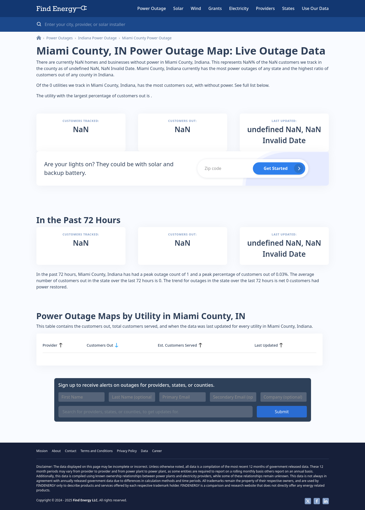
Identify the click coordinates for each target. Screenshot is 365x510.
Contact (70, 451)
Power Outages (59, 37)
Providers (265, 8)
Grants (215, 8)
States (288, 8)
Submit (282, 412)
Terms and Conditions (96, 451)
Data (144, 451)
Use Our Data (315, 8)
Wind (196, 8)
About (56, 451)
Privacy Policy (127, 451)
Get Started (275, 168)
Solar (178, 8)
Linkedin (326, 501)
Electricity (238, 8)
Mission (42, 451)
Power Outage (151, 8)
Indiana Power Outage (97, 37)
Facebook (317, 501)
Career (157, 451)
